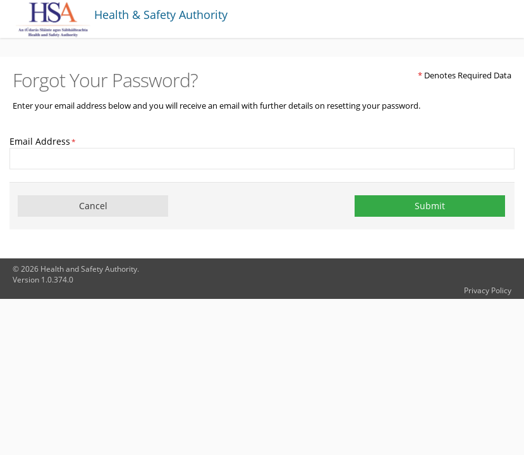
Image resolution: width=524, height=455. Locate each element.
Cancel (93, 206)
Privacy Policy (487, 290)
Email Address (42, 141)
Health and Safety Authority (88, 269)
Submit (430, 206)
